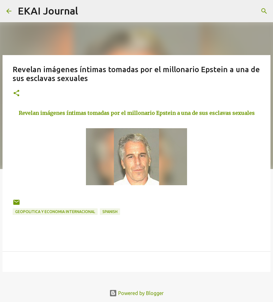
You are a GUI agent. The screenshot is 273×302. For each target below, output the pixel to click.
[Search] (87, 11)
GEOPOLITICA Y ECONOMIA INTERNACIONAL (55, 212)
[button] (16, 93)
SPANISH (110, 212)
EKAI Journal (48, 10)
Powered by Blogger (136, 293)
